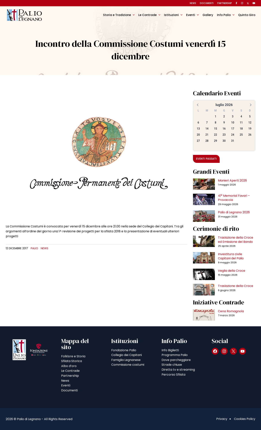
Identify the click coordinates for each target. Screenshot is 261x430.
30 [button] (224, 140)
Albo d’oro (69, 366)
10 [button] (232, 122)
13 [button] (198, 128)
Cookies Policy (244, 419)
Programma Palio (175, 355)
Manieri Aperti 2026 (232, 180)
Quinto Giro (246, 15)
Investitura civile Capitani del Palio (231, 256)
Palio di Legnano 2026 (234, 212)
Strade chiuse (172, 364)
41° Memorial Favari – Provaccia (234, 198)
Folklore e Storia (73, 356)
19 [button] (249, 128)
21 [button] (206, 134)
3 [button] (232, 116)
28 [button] (206, 140)
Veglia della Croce (231, 270)
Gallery (208, 15)
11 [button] (241, 122)
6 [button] (198, 122)
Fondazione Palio (123, 350)
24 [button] (232, 134)
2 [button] (224, 116)
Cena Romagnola (231, 311)
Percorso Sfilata (173, 374)
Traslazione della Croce (235, 286)
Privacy (221, 419)
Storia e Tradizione (117, 15)
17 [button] (232, 128)
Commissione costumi (127, 364)
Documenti (207, 3)
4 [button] (241, 116)
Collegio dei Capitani (126, 355)
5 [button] (250, 116)
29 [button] (215, 140)
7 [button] (207, 122)
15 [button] (215, 128)
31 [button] (232, 140)
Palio (34, 248)
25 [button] (241, 134)
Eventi (190, 15)
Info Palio (224, 15)
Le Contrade (147, 15)
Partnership (224, 3)
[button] (198, 105)
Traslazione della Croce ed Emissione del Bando (235, 239)
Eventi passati (206, 159)
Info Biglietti (170, 350)
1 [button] (215, 116)
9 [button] (224, 122)
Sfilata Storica (71, 361)
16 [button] (224, 128)
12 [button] (249, 122)
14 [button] (206, 128)
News (193, 3)
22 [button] (215, 134)
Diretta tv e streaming (178, 369)
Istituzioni (171, 15)
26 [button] (249, 134)
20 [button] (198, 134)
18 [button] (241, 128)
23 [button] (224, 134)
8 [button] (215, 122)
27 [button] (198, 140)
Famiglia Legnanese (126, 360)
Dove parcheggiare (176, 360)
